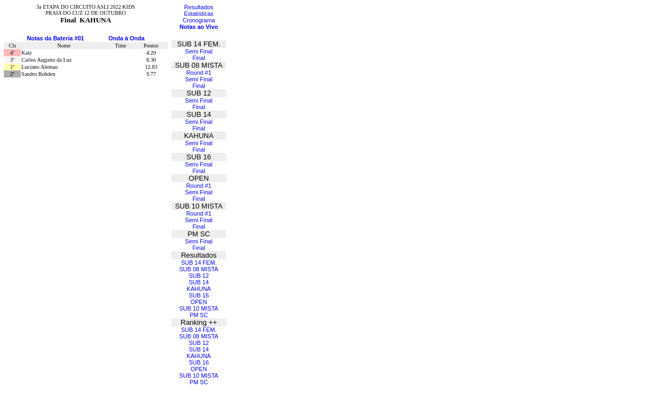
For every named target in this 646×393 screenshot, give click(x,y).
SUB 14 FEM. (198, 262)
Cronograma (198, 20)
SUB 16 (199, 295)
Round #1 (198, 72)
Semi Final (198, 51)
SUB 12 (199, 275)
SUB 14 (199, 282)
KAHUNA (199, 288)
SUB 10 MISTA (198, 308)
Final (198, 58)
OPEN (199, 302)
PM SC (198, 315)
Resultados (198, 7)
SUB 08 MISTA (198, 269)
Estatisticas (199, 13)
